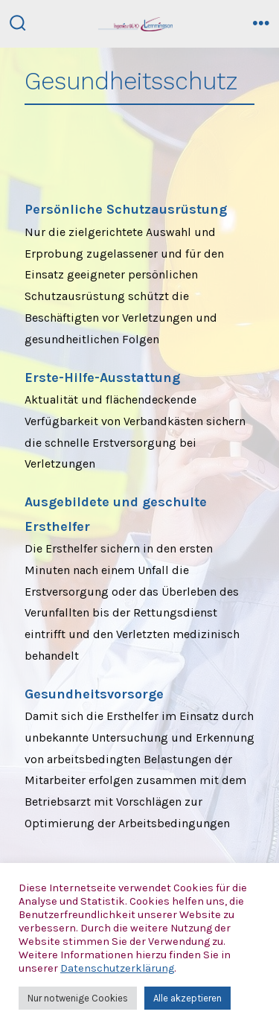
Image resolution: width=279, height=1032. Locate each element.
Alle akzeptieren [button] (187, 998)
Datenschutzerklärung (117, 968)
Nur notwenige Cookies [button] (78, 998)
